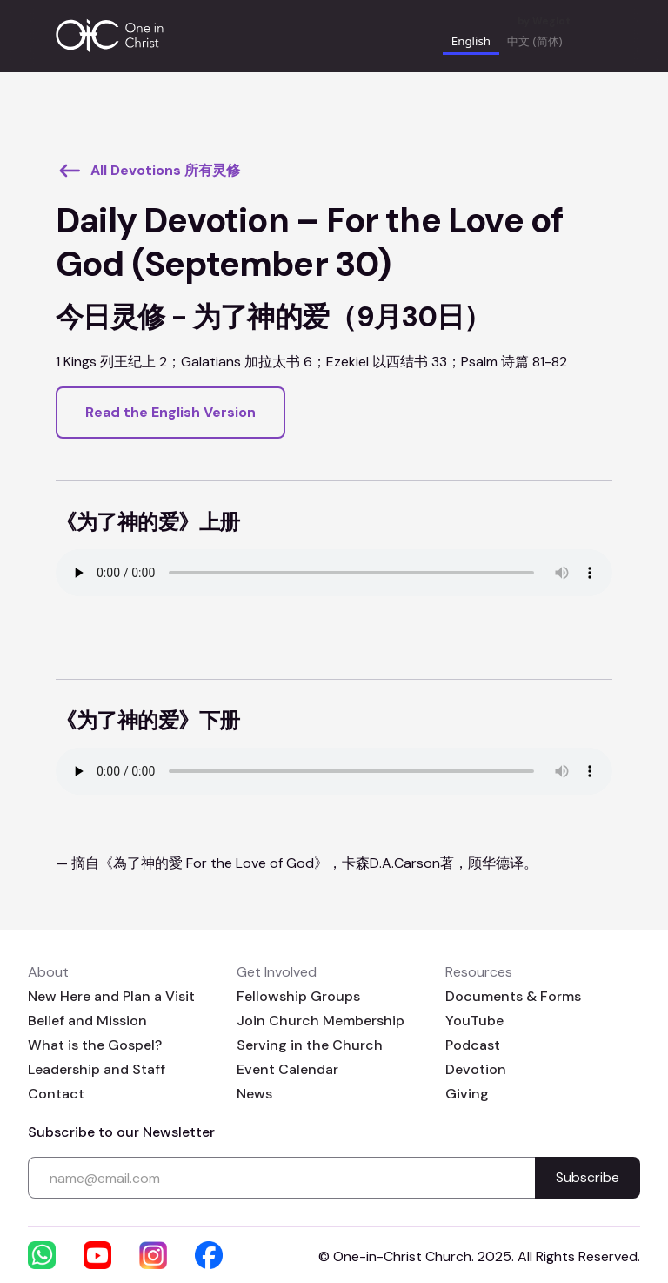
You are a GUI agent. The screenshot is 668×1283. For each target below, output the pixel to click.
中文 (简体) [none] (534, 41)
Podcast (472, 1045)
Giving (467, 1094)
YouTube (474, 1020)
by (544, 21)
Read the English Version (170, 412)
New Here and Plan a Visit (111, 996)
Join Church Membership (320, 1020)
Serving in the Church (310, 1045)
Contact (56, 1094)
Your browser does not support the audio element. (334, 572)
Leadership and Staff (96, 1069)
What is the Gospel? (95, 1045)
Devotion (475, 1069)
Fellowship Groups (298, 996)
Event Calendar (287, 1069)
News (254, 1094)
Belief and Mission (87, 1020)
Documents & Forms (513, 996)
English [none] (471, 41)
